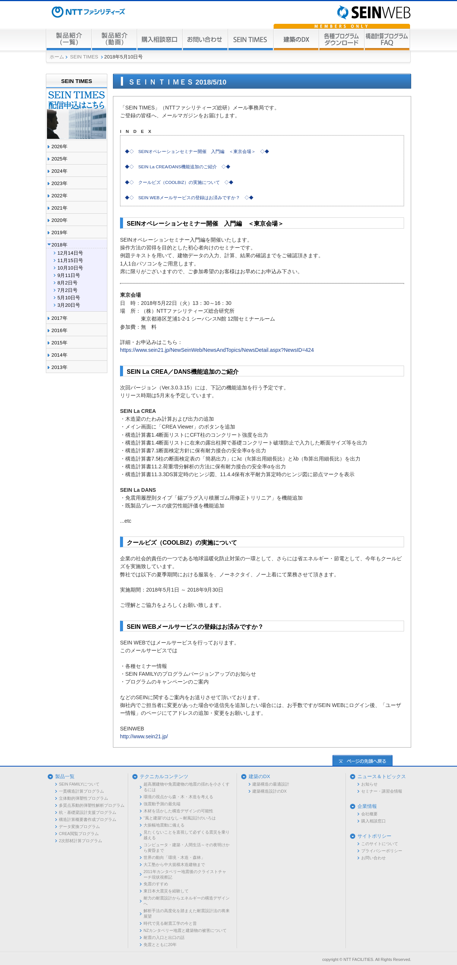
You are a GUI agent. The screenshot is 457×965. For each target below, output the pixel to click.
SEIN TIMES (84, 57)
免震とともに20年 (160, 944)
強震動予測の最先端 (162, 804)
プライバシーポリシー (381, 850)
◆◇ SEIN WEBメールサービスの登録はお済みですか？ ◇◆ (189, 197)
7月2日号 (67, 290)
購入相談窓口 (373, 821)
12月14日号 (70, 253)
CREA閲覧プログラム (79, 833)
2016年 (59, 330)
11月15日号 (70, 260)
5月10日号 (68, 297)
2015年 (59, 342)
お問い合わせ (373, 858)
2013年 (59, 367)
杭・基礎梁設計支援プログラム (87, 812)
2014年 (59, 355)
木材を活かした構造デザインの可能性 (178, 811)
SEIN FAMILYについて (79, 784)
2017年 (59, 318)
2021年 (59, 208)
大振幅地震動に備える (164, 825)
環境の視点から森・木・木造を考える (178, 796)
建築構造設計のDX (269, 791)
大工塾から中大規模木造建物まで (174, 864)
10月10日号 (70, 268)
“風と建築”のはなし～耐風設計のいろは (180, 818)
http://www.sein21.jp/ (144, 736)
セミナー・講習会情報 (381, 791)
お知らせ (369, 784)
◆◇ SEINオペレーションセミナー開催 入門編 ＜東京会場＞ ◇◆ (197, 151)
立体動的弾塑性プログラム (83, 798)
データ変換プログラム (79, 826)
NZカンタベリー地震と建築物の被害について (185, 930)
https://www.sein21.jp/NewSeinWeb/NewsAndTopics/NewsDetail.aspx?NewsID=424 (217, 350)
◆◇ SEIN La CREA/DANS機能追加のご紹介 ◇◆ (177, 166)
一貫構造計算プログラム (81, 791)
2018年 (59, 245)
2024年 (59, 171)
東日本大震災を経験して (166, 891)
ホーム (57, 57)
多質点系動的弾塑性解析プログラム (92, 805)
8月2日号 (67, 283)
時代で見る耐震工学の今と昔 (170, 923)
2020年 (59, 220)
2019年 (59, 232)
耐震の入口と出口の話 (164, 937)
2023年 (59, 183)
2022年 (59, 195)
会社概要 (369, 814)
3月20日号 (68, 305)
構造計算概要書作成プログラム (87, 819)
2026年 (59, 146)
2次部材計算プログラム (80, 840)
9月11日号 (68, 275)
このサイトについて (379, 843)
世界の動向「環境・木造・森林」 (174, 857)
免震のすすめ (156, 884)
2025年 (59, 159)
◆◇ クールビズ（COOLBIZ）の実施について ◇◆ (179, 182)
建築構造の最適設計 (270, 784)
